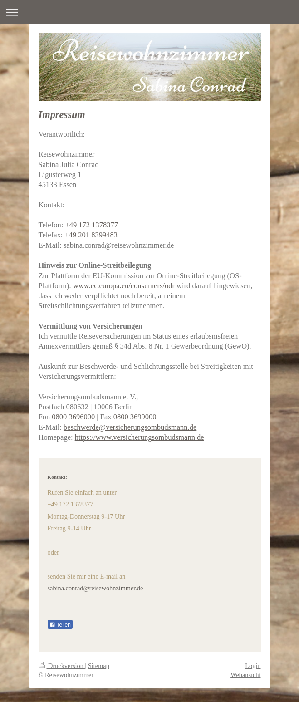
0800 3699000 (135, 416)
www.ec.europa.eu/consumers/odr (124, 285)
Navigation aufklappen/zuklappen (149, 12)
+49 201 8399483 (91, 235)
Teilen (60, 625)
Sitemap (98, 665)
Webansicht (245, 674)
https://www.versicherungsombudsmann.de (139, 437)
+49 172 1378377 (91, 225)
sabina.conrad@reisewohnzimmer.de (95, 588)
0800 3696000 (73, 416)
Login (252, 665)
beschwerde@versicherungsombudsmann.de (130, 427)
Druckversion (62, 665)
